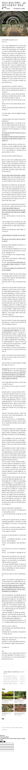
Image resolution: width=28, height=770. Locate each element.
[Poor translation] (3, 742)
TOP (25, 728)
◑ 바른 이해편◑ (7, 672)
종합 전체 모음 (15, 672)
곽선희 (8, 8)
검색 (22, 3)
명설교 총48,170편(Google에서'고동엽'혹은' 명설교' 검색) (14, 3)
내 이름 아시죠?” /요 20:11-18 (10, 680)
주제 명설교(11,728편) (19, 8)
